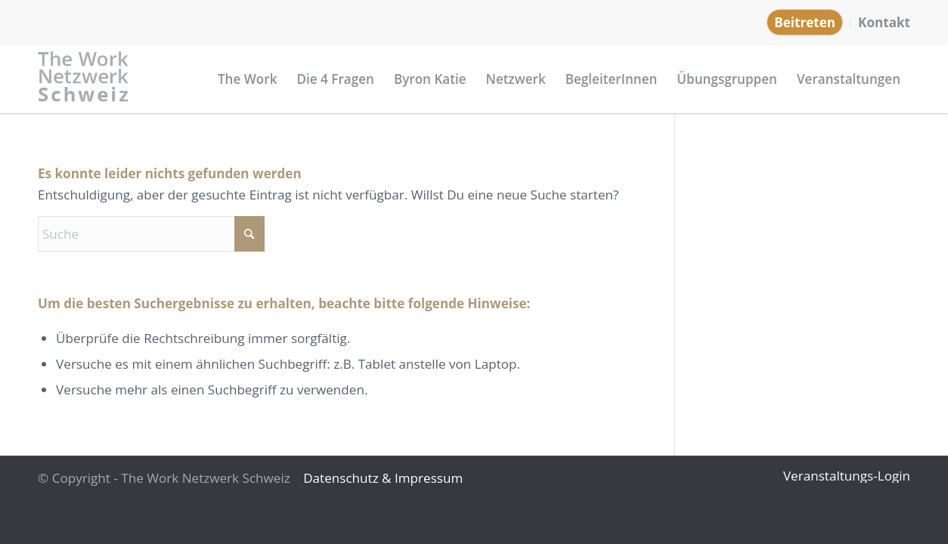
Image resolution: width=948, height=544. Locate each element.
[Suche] (151, 234)
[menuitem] (805, 22)
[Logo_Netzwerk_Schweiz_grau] (84, 79)
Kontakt (884, 22)
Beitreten (804, 22)
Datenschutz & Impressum (383, 478)
